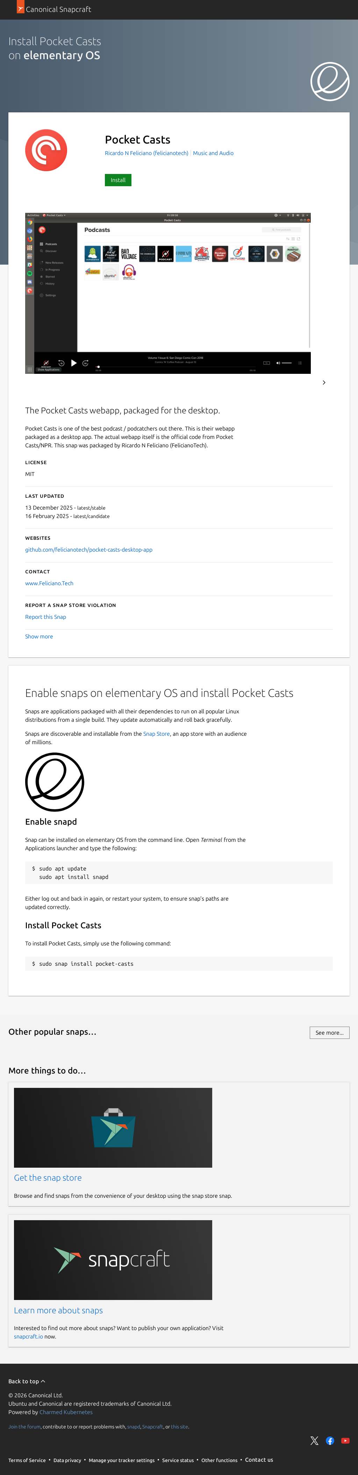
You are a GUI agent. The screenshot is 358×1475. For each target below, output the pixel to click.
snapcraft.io (28, 1336)
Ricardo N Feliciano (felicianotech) (147, 153)
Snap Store (156, 733)
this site (179, 1426)
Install (118, 180)
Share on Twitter (314, 1440)
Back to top (27, 1381)
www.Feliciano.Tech (49, 583)
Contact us (259, 1459)
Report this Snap (45, 617)
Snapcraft (152, 1426)
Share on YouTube (345, 1440)
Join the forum (24, 1426)
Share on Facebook (330, 1440)
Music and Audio (213, 153)
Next (324, 382)
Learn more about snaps (58, 1310)
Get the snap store (48, 1177)
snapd (133, 1426)
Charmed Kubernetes (66, 1412)
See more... (330, 1032)
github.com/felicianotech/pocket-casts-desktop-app (88, 549)
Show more (39, 636)
